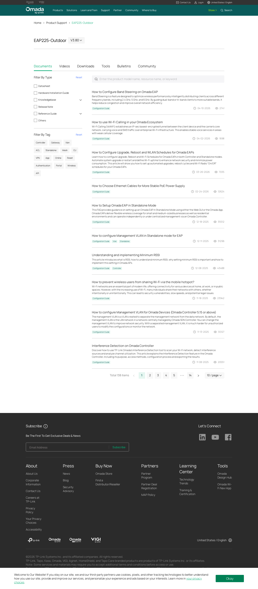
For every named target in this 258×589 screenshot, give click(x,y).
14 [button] (190, 375)
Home (37, 23)
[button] (183, 2)
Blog (66, 481)
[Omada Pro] (75, 540)
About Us (31, 474)
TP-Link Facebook (228, 438)
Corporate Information (33, 482)
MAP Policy (148, 495)
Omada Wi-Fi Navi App (224, 486)
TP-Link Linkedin (202, 438)
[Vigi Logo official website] (41, 2)
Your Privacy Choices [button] (33, 521)
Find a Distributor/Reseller (108, 482)
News (66, 474)
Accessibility (34, 530)
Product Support (56, 23)
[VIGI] (96, 540)
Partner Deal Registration (149, 486)
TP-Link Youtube (215, 438)
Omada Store (104, 474)
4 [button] (166, 375)
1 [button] (142, 375)
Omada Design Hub (224, 476)
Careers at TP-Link (32, 500)
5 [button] (174, 375)
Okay (229, 578)
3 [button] (158, 375)
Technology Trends (186, 482)
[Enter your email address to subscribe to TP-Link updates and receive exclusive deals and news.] (67, 448)
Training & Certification (187, 492)
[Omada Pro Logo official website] (30, 2)
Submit (96, 79)
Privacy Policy (30, 510)
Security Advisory (68, 489)
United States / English (212, 540)
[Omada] (54, 540)
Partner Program (146, 476)
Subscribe (118, 447)
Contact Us (33, 491)
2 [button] (150, 375)
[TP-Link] (34, 540)
